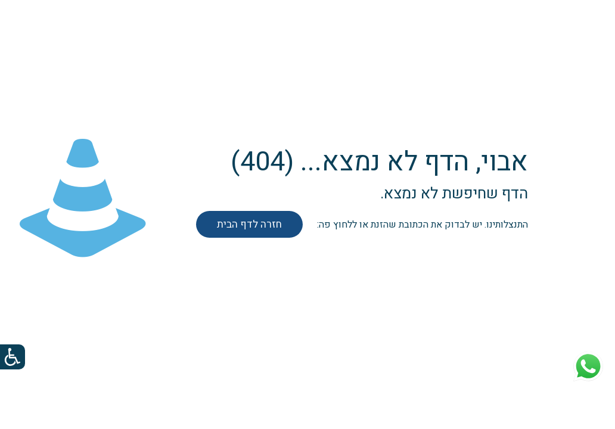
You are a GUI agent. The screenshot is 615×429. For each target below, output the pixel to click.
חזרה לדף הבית (249, 224)
